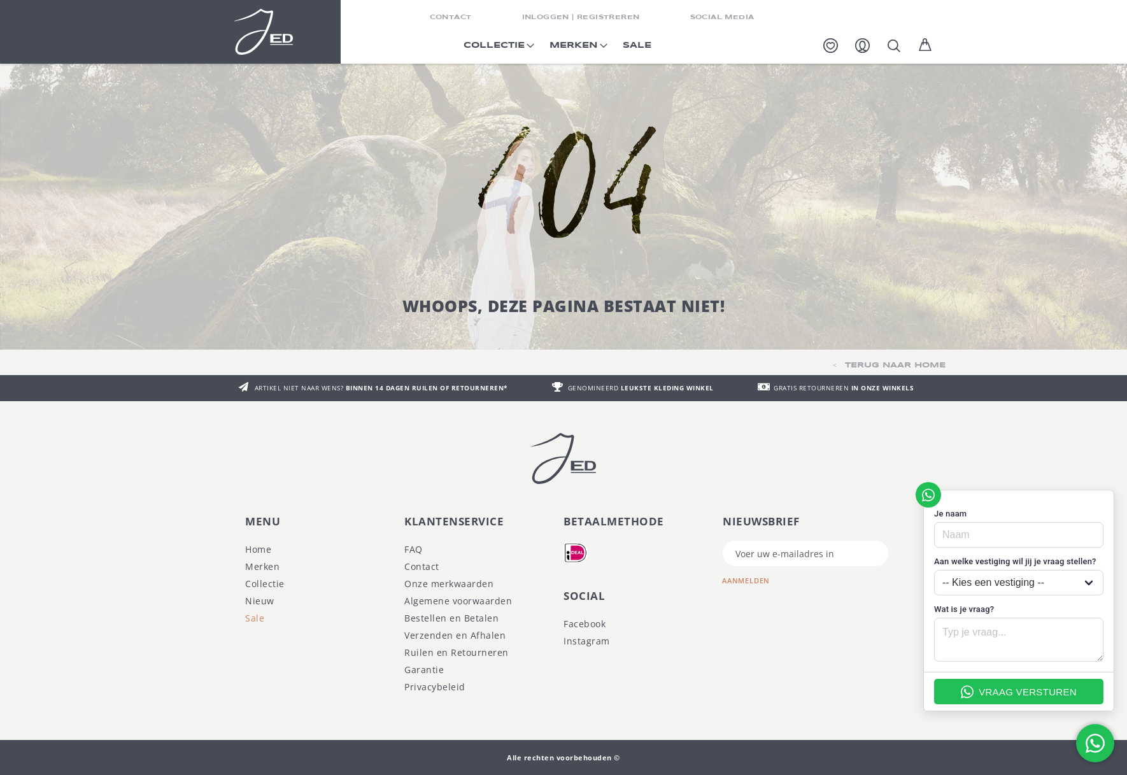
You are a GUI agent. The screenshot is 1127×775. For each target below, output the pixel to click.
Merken (262, 566)
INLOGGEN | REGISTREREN (581, 17)
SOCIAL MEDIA (722, 17)
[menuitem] (496, 49)
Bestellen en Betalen (451, 618)
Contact (421, 566)
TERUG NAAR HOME (895, 365)
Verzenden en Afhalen (455, 635)
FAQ (413, 549)
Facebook (585, 624)
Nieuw (259, 601)
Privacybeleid (434, 687)
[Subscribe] (755, 579)
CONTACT (451, 17)
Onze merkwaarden (448, 584)
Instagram (587, 641)
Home (258, 549)
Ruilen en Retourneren (456, 652)
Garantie (424, 670)
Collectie (265, 584)
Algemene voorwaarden (458, 601)
